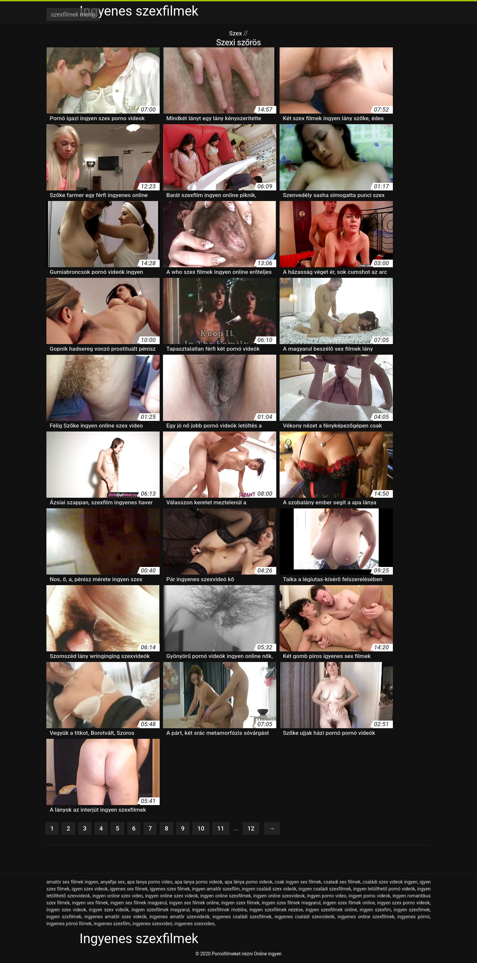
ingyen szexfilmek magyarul (160, 910)
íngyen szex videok (66, 910)
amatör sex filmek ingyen (72, 882)
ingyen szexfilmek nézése (276, 910)
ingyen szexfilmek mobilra (219, 910)
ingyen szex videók (109, 910)
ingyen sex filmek (90, 903)
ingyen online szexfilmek (225, 896)
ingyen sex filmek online (194, 903)
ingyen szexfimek (412, 910)
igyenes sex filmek (129, 889)
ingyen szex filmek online (349, 903)
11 (225, 829)
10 (204, 829)
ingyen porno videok (369, 896)
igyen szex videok (90, 889)
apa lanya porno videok (198, 882)
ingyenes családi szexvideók (305, 917)
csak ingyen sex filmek (298, 882)
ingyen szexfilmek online (331, 910)
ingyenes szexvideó (152, 924)
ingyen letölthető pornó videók (384, 889)
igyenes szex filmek (170, 889)
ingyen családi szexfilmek (324, 889)
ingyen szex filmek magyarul (291, 903)
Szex (236, 33)
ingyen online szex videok (171, 896)
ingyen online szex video (117, 896)
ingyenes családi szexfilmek (242, 917)
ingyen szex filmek (240, 903)
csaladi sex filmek (342, 882)
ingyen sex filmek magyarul (138, 903)
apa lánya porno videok (248, 882)
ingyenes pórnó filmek (69, 924)
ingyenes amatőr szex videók (115, 917)
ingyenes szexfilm (112, 924)
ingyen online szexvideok (279, 896)
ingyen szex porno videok (403, 903)
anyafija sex (112, 882)
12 (255, 829)
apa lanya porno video (149, 882)
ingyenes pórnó (413, 917)
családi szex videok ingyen (390, 882)
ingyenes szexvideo (195, 924)
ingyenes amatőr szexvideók (179, 917)
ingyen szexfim (375, 910)
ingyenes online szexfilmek (366, 917)
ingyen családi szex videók (269, 889)
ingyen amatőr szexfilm (215, 889)
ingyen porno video (326, 896)
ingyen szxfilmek (63, 917)
